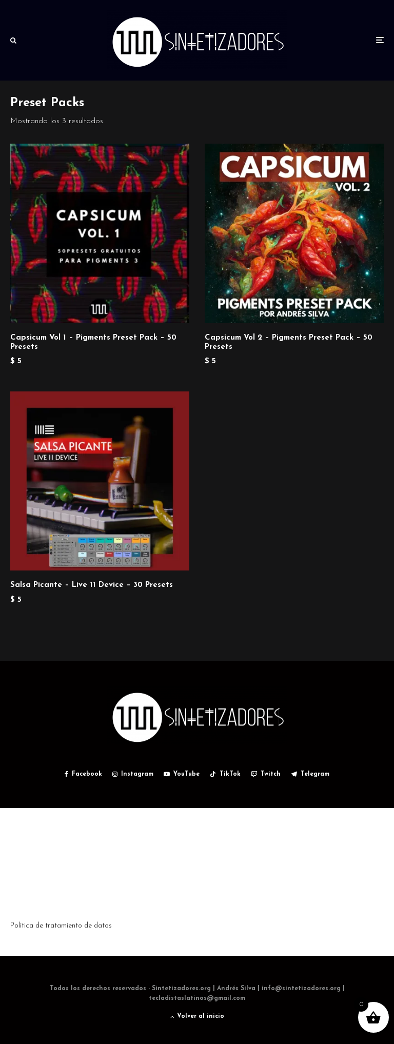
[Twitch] (266, 774)
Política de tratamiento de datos (61, 926)
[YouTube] (182, 774)
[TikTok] (225, 774)
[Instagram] (133, 774)
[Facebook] (83, 774)
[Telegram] (310, 774)
